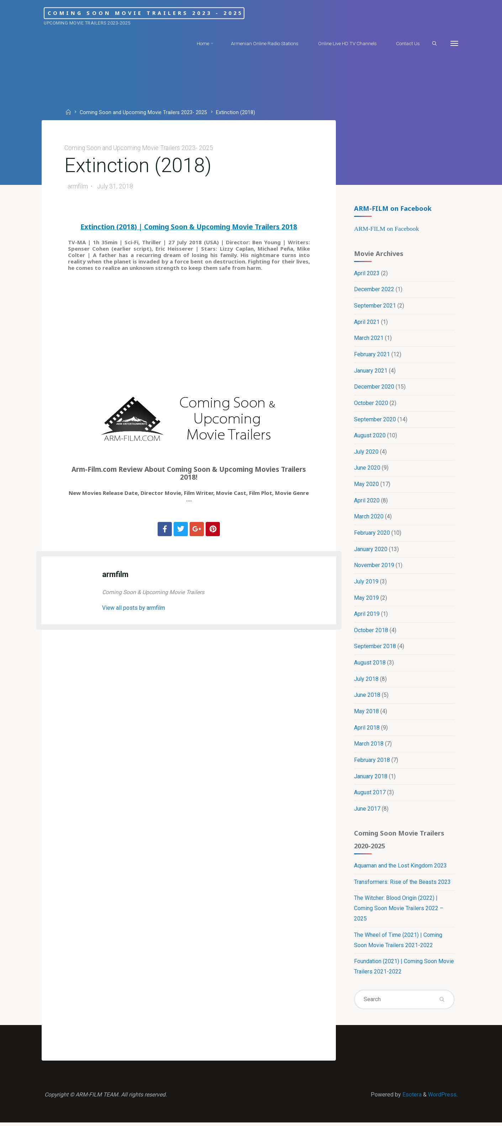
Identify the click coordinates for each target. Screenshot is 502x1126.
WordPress (442, 1097)
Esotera (411, 1097)
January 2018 (370, 778)
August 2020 (370, 436)
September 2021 (375, 306)
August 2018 (370, 664)
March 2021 (369, 338)
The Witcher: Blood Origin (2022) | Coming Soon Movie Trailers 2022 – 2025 (398, 911)
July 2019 (366, 583)
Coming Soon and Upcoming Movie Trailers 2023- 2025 (143, 113)
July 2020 (366, 452)
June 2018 (367, 697)
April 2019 (367, 615)
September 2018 (375, 648)
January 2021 (370, 371)
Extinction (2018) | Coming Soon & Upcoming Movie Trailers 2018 (188, 227)
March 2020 (369, 517)
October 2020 (371, 404)
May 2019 (366, 599)
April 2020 (367, 501)
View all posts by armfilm (134, 608)
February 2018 (372, 762)
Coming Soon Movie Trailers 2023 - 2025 (155, 13)
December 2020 (374, 387)
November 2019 (374, 567)
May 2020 (366, 485)
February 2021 (372, 355)
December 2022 (374, 290)
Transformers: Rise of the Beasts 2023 (402, 884)
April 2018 (367, 729)
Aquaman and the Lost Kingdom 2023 (400, 868)
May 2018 (366, 713)
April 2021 (367, 322)
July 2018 (366, 680)
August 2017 (370, 794)
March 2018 (369, 745)
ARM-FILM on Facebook (393, 208)
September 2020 (375, 420)
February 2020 (372, 534)
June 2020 (367, 469)
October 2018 (371, 632)
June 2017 (367, 811)
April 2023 (367, 273)
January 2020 (370, 550)
